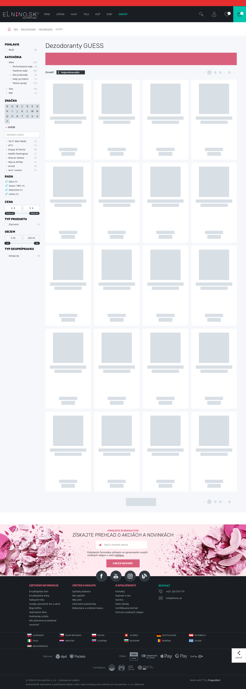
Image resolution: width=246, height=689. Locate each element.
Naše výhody (122, 603)
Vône (47, 14)
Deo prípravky (28, 29)
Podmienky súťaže (38, 616)
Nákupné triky (36, 599)
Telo (16, 29)
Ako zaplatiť (78, 595)
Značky (123, 14)
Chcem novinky (123, 563)
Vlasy (74, 14)
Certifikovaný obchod (126, 608)
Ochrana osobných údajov (129, 612)
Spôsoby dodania (81, 591)
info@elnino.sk (174, 598)
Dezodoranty (46, 29)
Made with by (205, 680)
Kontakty (120, 591)
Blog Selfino (35, 608)
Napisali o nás (123, 595)
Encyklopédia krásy (39, 595)
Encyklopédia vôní (38, 591)
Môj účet (77, 599)
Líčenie (60, 14)
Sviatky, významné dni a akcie (44, 603)
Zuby (109, 14)
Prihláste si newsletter (123, 533)
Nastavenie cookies (69, 680)
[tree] (21, 77)
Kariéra (119, 599)
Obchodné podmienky (84, 603)
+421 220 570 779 (175, 591)
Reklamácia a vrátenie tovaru (87, 608)
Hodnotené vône (38, 612)
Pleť (97, 14)
